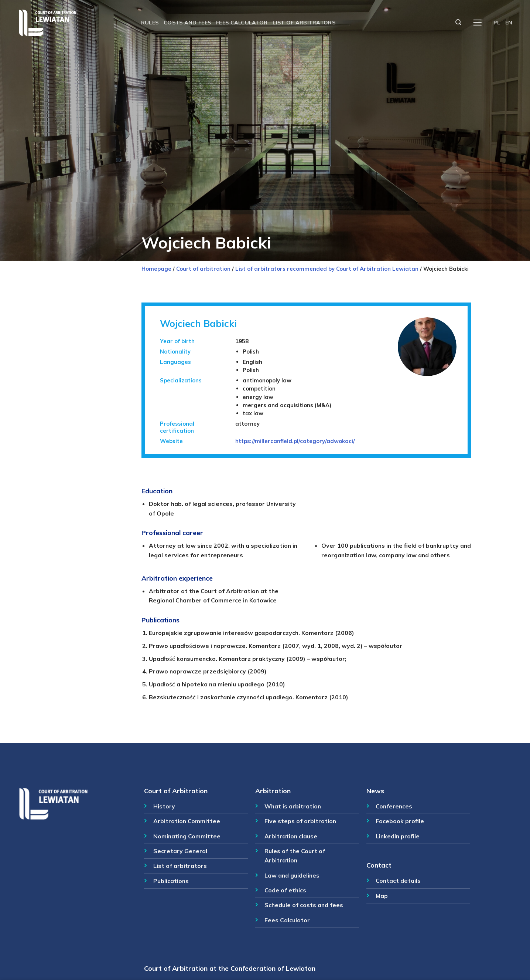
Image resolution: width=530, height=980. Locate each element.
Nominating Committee (186, 836)
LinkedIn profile (398, 836)
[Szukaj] (458, 22)
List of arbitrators (304, 22)
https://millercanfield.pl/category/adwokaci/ (295, 441)
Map (382, 895)
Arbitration (273, 791)
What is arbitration (292, 806)
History (164, 806)
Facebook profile (400, 821)
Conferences (394, 806)
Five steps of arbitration (300, 821)
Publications (171, 881)
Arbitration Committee (186, 821)
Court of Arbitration (176, 791)
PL (496, 22)
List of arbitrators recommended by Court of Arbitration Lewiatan (326, 268)
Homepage (156, 268)
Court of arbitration (203, 268)
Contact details (398, 880)
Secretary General (180, 851)
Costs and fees (187, 22)
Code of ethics (285, 890)
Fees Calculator (287, 920)
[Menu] (477, 23)
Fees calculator (241, 22)
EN (509, 22)
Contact (378, 865)
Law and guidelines (291, 875)
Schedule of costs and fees (303, 905)
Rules (149, 22)
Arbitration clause (290, 836)
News (375, 791)
